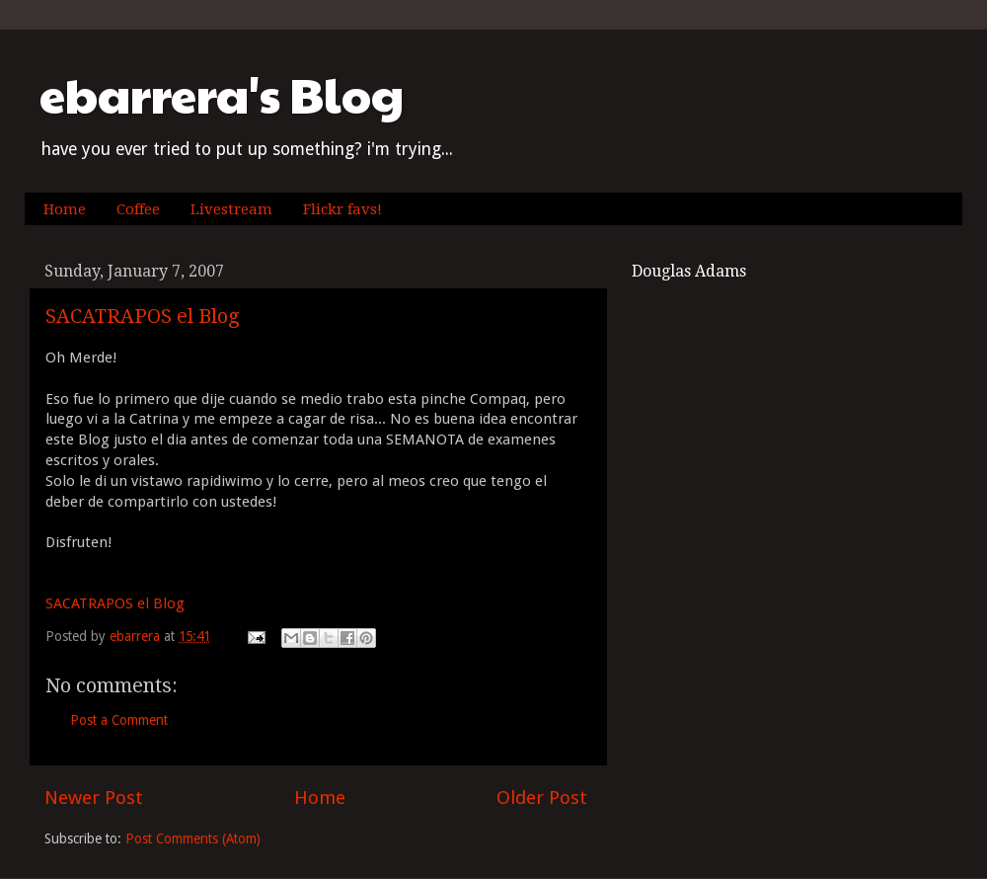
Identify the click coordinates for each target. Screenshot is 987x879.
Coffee (138, 209)
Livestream (231, 209)
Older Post (541, 797)
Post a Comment (119, 720)
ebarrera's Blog (221, 94)
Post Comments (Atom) (193, 838)
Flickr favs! (342, 209)
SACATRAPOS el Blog (142, 316)
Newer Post (93, 797)
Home (64, 209)
